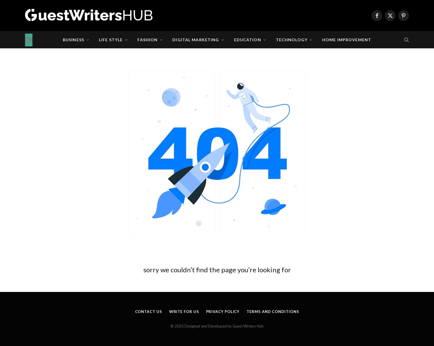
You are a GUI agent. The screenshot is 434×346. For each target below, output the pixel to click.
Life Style (111, 39)
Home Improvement (346, 39)
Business (73, 39)
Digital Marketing (195, 39)
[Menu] (28, 40)
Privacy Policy (223, 311)
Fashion (147, 39)
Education (247, 39)
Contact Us (148, 311)
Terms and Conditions (273, 311)
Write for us (184, 311)
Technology (291, 39)
